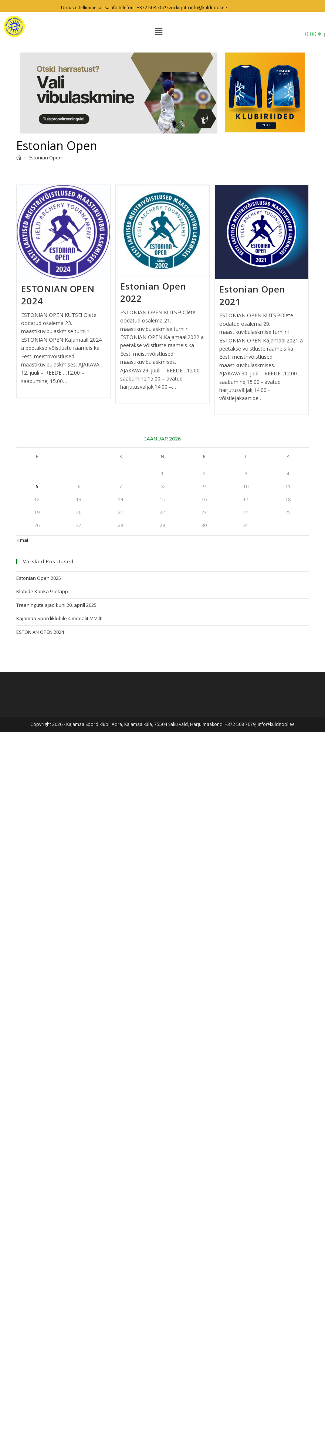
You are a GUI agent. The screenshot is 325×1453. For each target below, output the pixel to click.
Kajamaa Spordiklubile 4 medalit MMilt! (59, 618)
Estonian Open (45, 157)
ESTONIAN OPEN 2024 (40, 632)
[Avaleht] (18, 157)
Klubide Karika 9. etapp (42, 591)
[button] (158, 32)
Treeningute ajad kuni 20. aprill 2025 (56, 605)
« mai (22, 540)
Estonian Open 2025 (38, 578)
